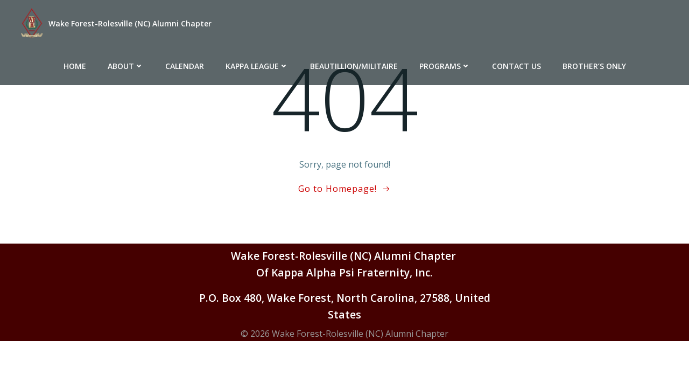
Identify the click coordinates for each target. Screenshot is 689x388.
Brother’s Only (594, 66)
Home (75, 66)
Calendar (184, 66)
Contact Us (516, 66)
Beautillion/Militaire (354, 66)
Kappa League (257, 66)
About (126, 66)
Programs (444, 66)
